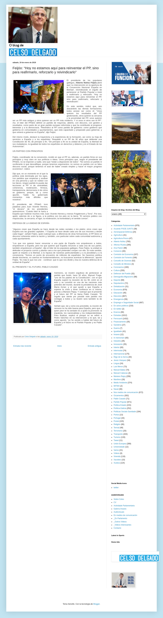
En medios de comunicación (125, 515)
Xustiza (117, 463)
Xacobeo (117, 460)
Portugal (117, 418)
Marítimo (117, 379)
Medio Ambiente (120, 383)
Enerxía (117, 312)
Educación (118, 293)
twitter (116, 487)
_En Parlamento (120, 518)
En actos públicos (121, 306)
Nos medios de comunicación (126, 392)
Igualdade (118, 331)
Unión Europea (120, 444)
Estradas (117, 315)
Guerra (116, 328)
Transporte (118, 434)
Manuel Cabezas (121, 373)
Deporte (117, 280)
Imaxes (117, 334)
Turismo (117, 437)
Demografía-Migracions (123, 277)
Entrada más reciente (22, 346)
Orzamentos (119, 395)
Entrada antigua (94, 346)
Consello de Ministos (122, 264)
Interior (116, 347)
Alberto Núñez (120, 241)
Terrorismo (118, 431)
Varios (116, 450)
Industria (117, 341)
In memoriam (119, 338)
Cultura (117, 270)
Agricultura (118, 235)
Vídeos (116, 453)
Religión (117, 424)
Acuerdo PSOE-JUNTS (123, 229)
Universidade (119, 447)
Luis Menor (118, 366)
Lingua (116, 363)
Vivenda (117, 456)
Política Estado (120, 405)
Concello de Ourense (122, 261)
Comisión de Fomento (123, 257)
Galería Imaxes (120, 509)
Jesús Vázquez (120, 360)
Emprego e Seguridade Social (126, 302)
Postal (116, 421)
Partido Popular (120, 402)
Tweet (116, 440)
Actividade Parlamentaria (124, 225)
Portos (116, 415)
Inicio (59, 346)
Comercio (118, 251)
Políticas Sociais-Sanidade (125, 411)
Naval (116, 389)
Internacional (119, 354)
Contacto (117, 528)
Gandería (117, 325)
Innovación (118, 344)
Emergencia (119, 299)
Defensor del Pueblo (122, 273)
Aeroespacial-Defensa (123, 232)
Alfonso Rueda (120, 245)
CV (115, 502)
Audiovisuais (119, 512)
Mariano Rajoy (120, 376)
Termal (116, 428)
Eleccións (118, 296)
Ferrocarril (118, 318)
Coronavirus (119, 267)
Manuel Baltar (119, 370)
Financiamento (120, 322)
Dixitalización (119, 286)
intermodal (118, 350)
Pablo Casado (119, 399)
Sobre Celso (119, 499)
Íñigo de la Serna (121, 357)
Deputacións (119, 283)
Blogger (96, 604)
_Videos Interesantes (122, 525)
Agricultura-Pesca (121, 238)
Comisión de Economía (123, 254)
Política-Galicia (120, 408)
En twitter (117, 309)
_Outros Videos (120, 522)
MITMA (117, 386)
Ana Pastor (118, 248)
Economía (118, 290)
